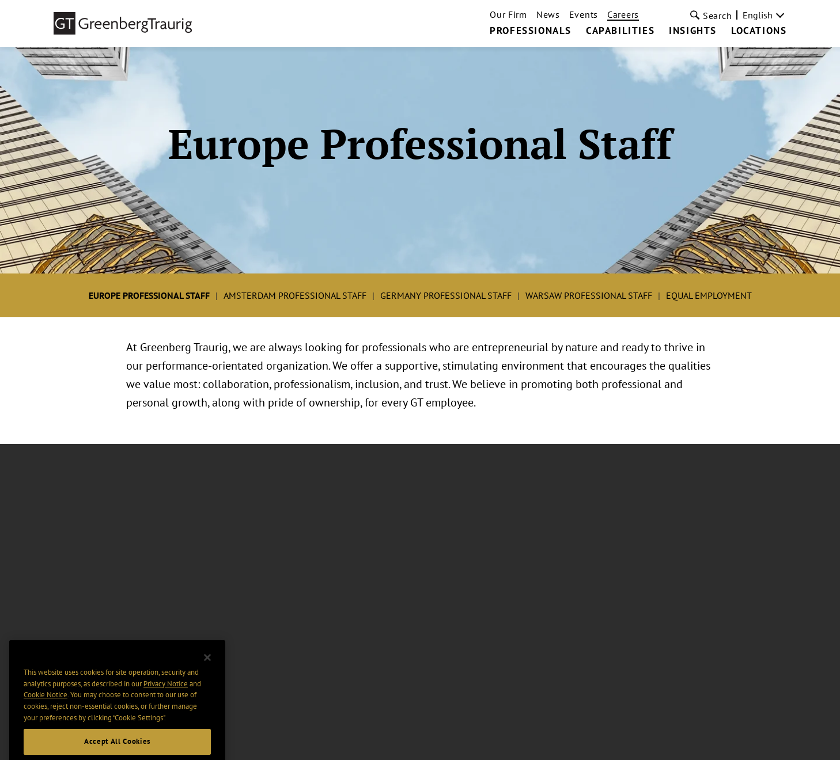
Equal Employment (709, 295)
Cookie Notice (45, 708)
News (548, 14)
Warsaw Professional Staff (588, 295)
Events (583, 14)
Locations (758, 31)
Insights (693, 31)
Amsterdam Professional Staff (295, 295)
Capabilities (620, 31)
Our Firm (508, 14)
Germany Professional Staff (446, 295)
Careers (623, 14)
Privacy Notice (165, 697)
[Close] (207, 670)
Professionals (531, 31)
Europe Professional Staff (149, 295)
